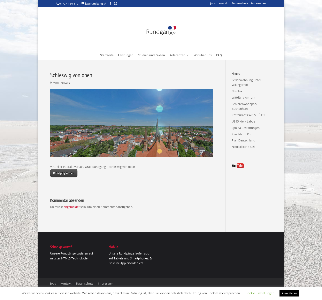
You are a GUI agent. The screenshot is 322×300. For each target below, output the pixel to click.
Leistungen (125, 55)
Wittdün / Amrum (243, 97)
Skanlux (237, 91)
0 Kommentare (60, 82)
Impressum (258, 3)
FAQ (219, 55)
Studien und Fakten (151, 55)
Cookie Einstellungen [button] (260, 293)
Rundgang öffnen (63, 173)
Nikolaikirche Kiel (243, 147)
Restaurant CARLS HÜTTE (249, 115)
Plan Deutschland (243, 140)
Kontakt (224, 3)
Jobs (212, 3)
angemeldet (72, 207)
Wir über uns (203, 55)
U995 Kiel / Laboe (243, 121)
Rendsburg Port (242, 134)
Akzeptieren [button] (289, 293)
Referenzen (177, 55)
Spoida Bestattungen (246, 128)
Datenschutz (240, 3)
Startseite (107, 55)
